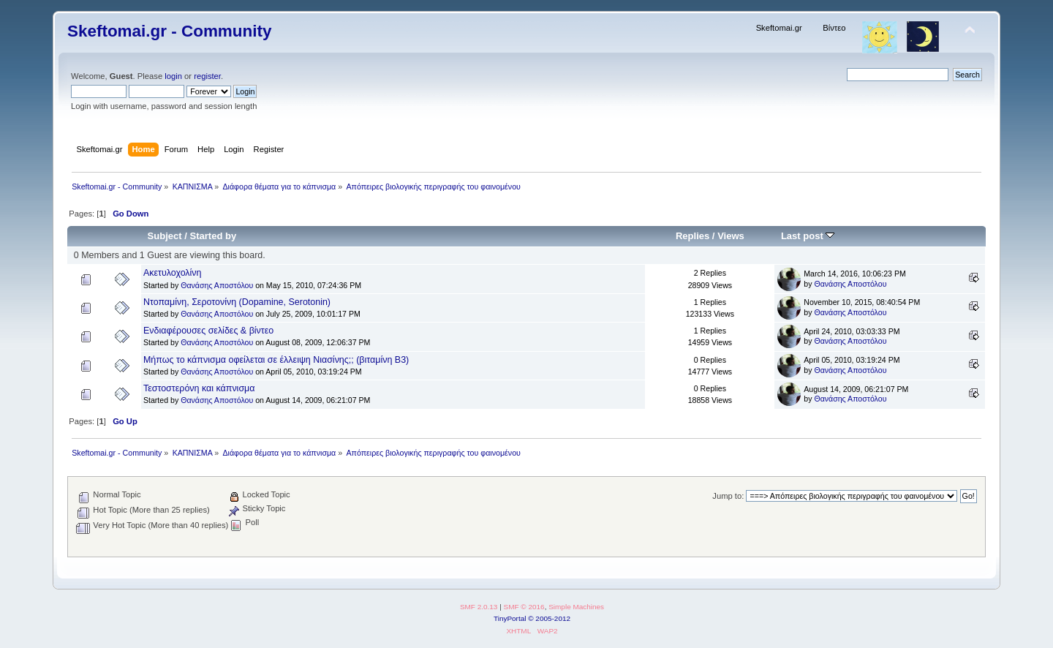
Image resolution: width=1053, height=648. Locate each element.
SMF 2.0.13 (479, 607)
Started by (213, 235)
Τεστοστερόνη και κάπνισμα (199, 388)
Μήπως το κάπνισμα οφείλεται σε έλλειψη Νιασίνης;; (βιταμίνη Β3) (276, 360)
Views (730, 235)
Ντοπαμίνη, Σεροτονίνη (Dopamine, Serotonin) (237, 302)
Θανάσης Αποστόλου (217, 285)
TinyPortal (510, 618)
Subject (165, 235)
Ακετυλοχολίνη (172, 273)
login (173, 76)
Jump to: (728, 495)
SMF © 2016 (524, 607)
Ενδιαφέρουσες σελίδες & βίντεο (208, 330)
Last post (808, 235)
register (207, 76)
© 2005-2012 (549, 618)
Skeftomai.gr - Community (169, 31)
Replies (692, 235)
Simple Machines (576, 607)
